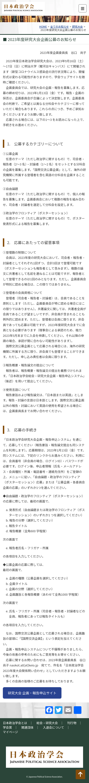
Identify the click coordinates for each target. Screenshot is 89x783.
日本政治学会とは (15, 723)
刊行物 (71, 723)
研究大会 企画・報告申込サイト (32, 692)
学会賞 (7, 727)
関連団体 (27, 727)
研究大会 (77, 26)
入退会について (53, 727)
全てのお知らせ (59, 26)
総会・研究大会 (47, 723)
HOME (43, 26)
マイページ (10, 732)
